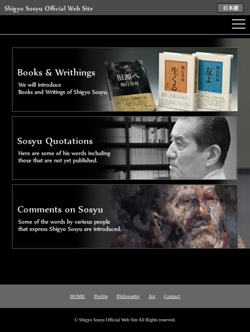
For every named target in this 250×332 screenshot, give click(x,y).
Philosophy (128, 296)
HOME (77, 296)
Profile (100, 296)
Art (152, 296)
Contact (172, 296)
